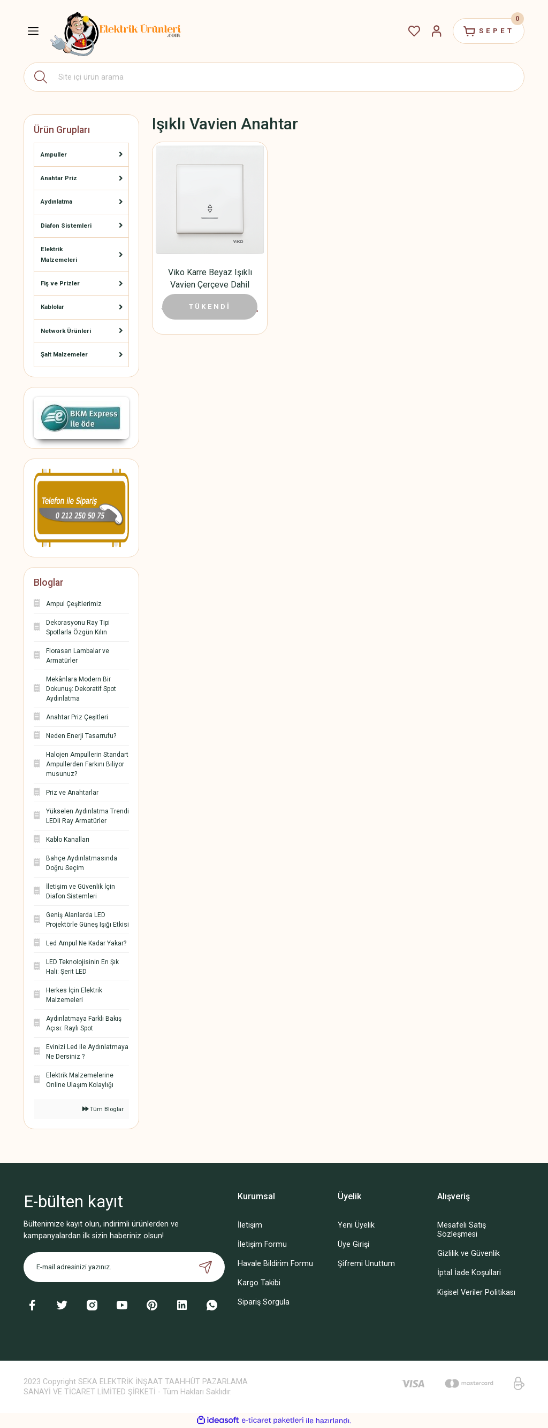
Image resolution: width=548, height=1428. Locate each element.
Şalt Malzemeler (64, 354)
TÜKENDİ (210, 306)
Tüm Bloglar (103, 1109)
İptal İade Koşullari (469, 1272)
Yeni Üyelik (356, 1225)
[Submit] (205, 1267)
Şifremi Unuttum (366, 1263)
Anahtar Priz (59, 178)
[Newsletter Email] (124, 1267)
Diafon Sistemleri (66, 225)
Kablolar (52, 307)
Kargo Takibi (259, 1282)
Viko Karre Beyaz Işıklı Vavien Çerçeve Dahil (210, 278)
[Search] (274, 77)
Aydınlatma (56, 201)
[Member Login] (436, 31)
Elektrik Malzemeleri (59, 254)
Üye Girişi (353, 1244)
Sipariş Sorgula (264, 1302)
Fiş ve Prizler (60, 283)
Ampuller (54, 154)
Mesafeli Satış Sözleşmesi (461, 1230)
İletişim (250, 1225)
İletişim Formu (262, 1244)
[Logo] (116, 31)
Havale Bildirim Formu (275, 1263)
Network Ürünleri (66, 331)
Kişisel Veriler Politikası (476, 1292)
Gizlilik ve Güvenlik (468, 1253)
